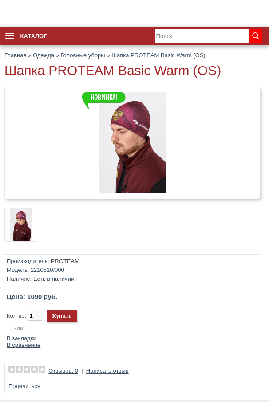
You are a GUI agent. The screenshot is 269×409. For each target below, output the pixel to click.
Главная (15, 55)
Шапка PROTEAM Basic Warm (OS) (158, 55)
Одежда (43, 55)
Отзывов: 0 (63, 370)
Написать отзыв (107, 370)
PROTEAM (65, 261)
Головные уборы (82, 55)
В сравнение (23, 345)
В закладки (21, 338)
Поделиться (24, 386)
